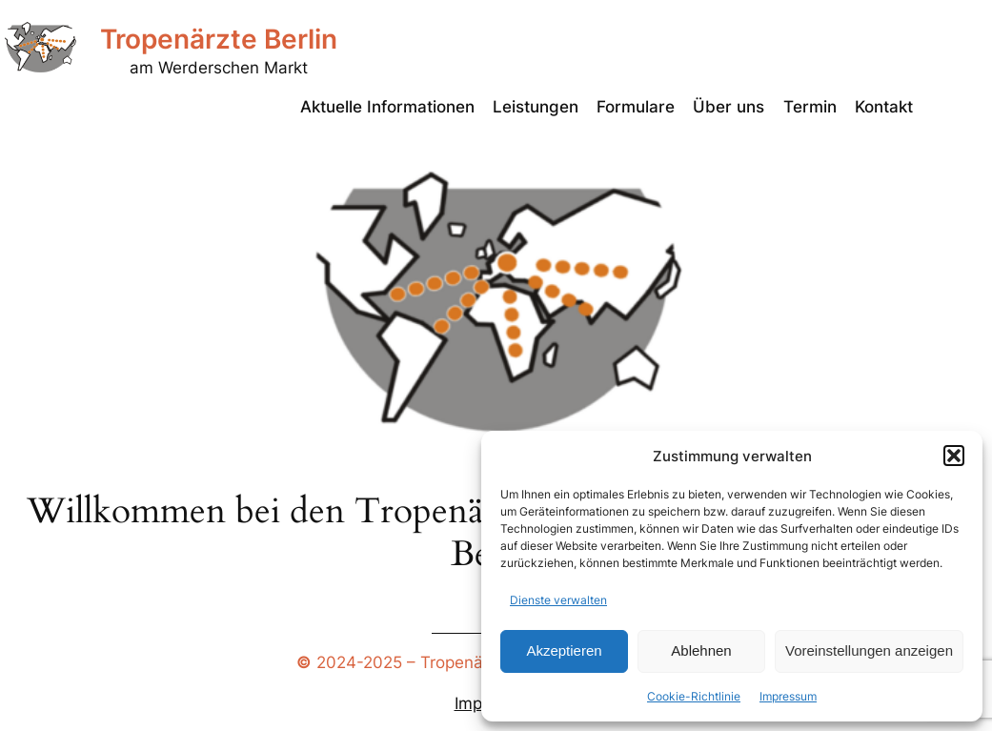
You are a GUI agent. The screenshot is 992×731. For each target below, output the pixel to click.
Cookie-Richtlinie (693, 696)
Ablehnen (701, 650)
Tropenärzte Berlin (218, 39)
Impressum (788, 696)
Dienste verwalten (558, 600)
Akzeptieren (563, 650)
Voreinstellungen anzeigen (869, 650)
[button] (953, 455)
